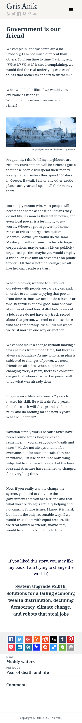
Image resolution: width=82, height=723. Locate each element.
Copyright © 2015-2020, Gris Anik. (41, 718)
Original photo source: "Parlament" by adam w (53, 149)
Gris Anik (21, 7)
